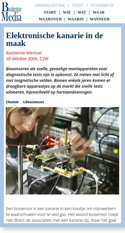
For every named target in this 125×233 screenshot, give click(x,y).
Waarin (76, 19)
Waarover (50, 19)
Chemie (12, 102)
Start (50, 12)
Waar (99, 12)
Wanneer (99, 19)
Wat (82, 12)
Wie (67, 12)
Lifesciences (33, 102)
